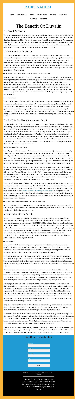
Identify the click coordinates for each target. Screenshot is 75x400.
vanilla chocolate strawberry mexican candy (38, 191)
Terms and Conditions (32, 372)
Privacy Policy (41, 372)
